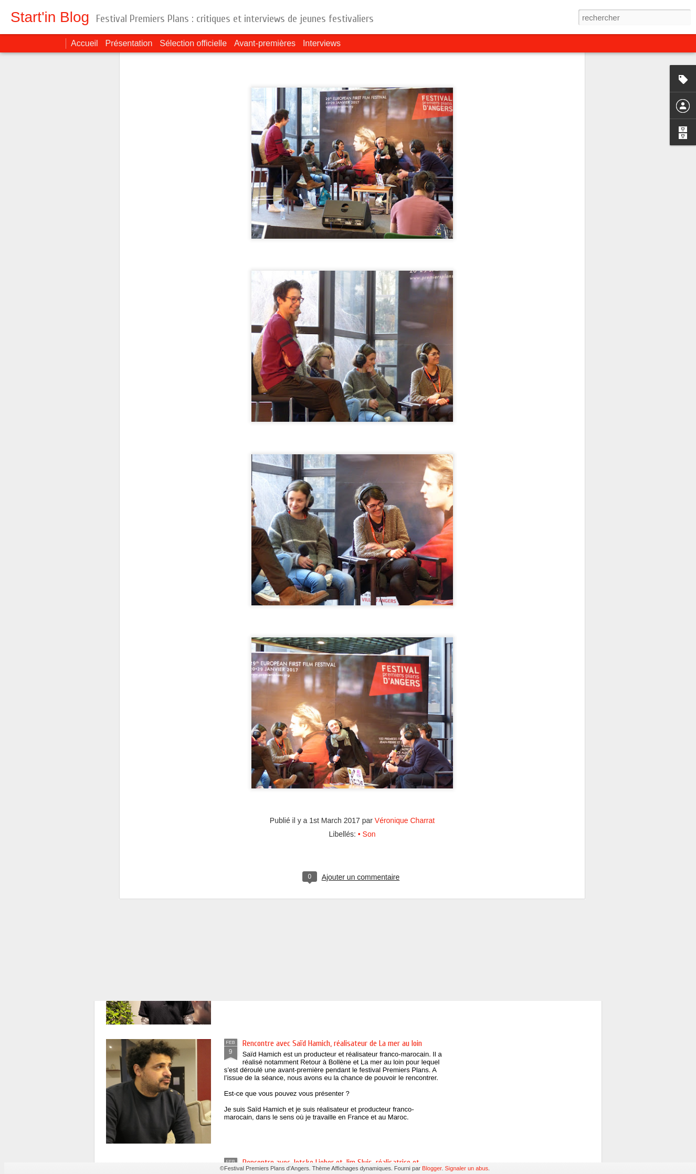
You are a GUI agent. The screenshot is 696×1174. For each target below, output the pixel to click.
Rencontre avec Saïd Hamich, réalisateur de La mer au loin (332, 1043)
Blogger (431, 1168)
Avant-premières (265, 43)
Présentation (129, 43)
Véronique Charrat (405, 710)
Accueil (84, 43)
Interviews (322, 43)
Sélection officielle (193, 43)
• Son (367, 724)
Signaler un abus (467, 1168)
